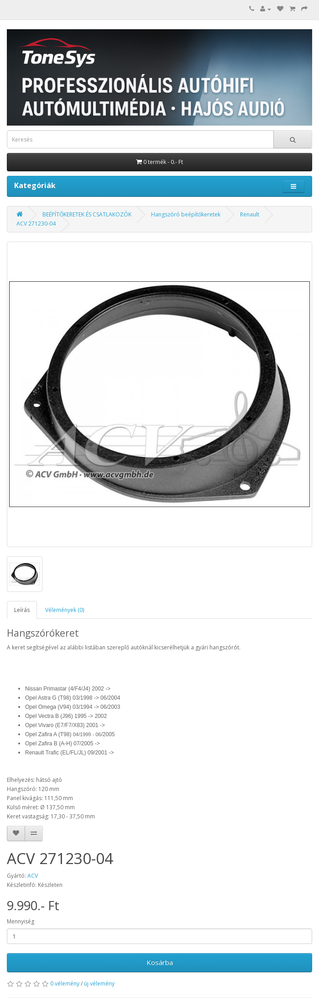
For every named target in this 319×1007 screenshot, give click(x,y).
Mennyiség (20, 921)
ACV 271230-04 (36, 223)
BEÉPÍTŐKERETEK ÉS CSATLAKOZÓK (86, 214)
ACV (32, 876)
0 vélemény (64, 983)
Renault (249, 214)
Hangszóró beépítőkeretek (185, 214)
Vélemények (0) (64, 610)
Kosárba (159, 962)
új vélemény (99, 983)
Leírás (22, 610)
